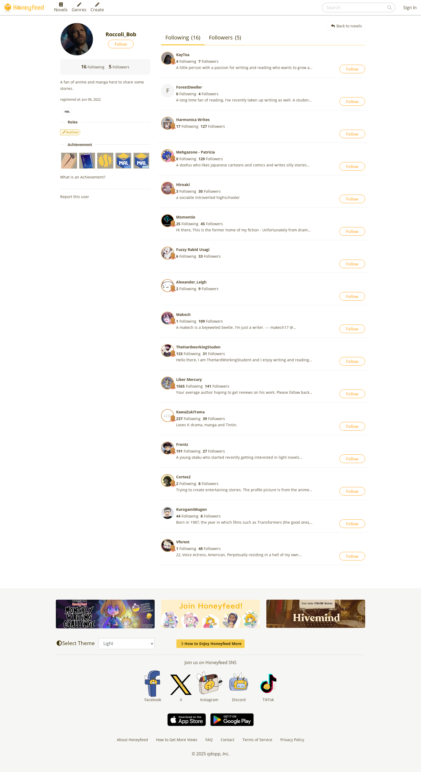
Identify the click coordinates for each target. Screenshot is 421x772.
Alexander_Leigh (191, 282)
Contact (227, 739)
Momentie (185, 217)
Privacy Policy (292, 739)
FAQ (209, 739)
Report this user (74, 196)
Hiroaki (183, 184)
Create (97, 7)
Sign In (410, 7)
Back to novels (346, 25)
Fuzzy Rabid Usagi (192, 249)
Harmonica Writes (193, 119)
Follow (121, 44)
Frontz (182, 444)
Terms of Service (257, 739)
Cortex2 (183, 476)
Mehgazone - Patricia (195, 152)
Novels (61, 7)
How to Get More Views (176, 739)
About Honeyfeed (132, 739)
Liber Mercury (189, 379)
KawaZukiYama (190, 411)
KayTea (182, 54)
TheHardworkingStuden (198, 346)
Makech (183, 314)
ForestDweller (189, 87)
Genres (79, 7)
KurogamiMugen (191, 509)
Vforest (183, 541)
